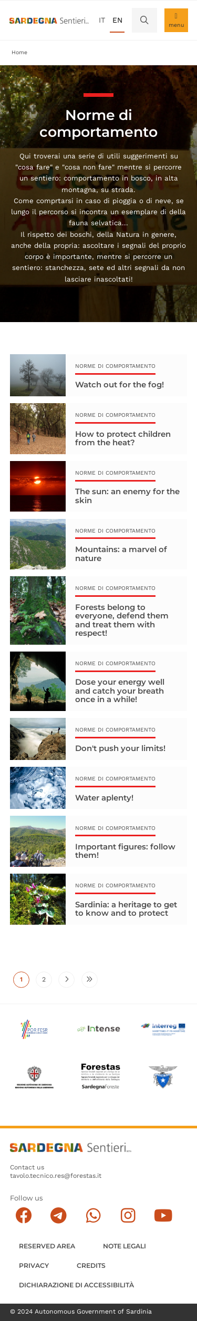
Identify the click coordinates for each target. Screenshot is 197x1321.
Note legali (124, 1246)
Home (19, 52)
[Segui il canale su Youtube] (163, 1215)
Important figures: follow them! (125, 851)
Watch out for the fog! (119, 384)
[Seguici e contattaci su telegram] (58, 1215)
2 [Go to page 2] (47, 982)
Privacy (34, 1265)
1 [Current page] (24, 982)
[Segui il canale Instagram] (128, 1215)
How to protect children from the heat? (123, 438)
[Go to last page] (89, 981)
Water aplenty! (104, 798)
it (102, 20)
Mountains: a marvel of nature (121, 554)
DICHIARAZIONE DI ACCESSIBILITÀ (76, 1285)
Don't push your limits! (120, 749)
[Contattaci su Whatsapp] (93, 1215)
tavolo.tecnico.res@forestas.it (55, 1175)
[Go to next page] (66, 981)
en (117, 20)
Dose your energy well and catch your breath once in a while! (119, 691)
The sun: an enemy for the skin (127, 496)
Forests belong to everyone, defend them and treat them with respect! (122, 620)
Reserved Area (47, 1246)
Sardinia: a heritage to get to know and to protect (126, 909)
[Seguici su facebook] (23, 1215)
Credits (91, 1265)
